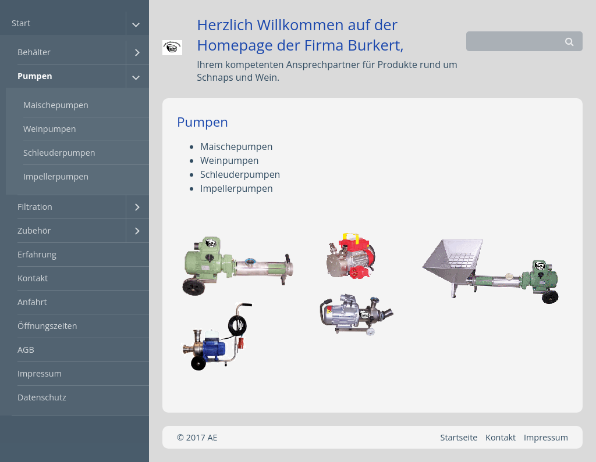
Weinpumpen (49, 128)
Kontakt (32, 278)
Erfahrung (36, 254)
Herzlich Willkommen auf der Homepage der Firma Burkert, (300, 35)
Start (21, 22)
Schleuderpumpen (59, 152)
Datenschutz (41, 397)
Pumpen (34, 75)
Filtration (34, 206)
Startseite (459, 437)
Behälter (34, 52)
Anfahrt (32, 301)
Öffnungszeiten (47, 325)
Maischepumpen (55, 104)
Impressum (39, 373)
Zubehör (34, 230)
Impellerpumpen (55, 176)
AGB (25, 349)
